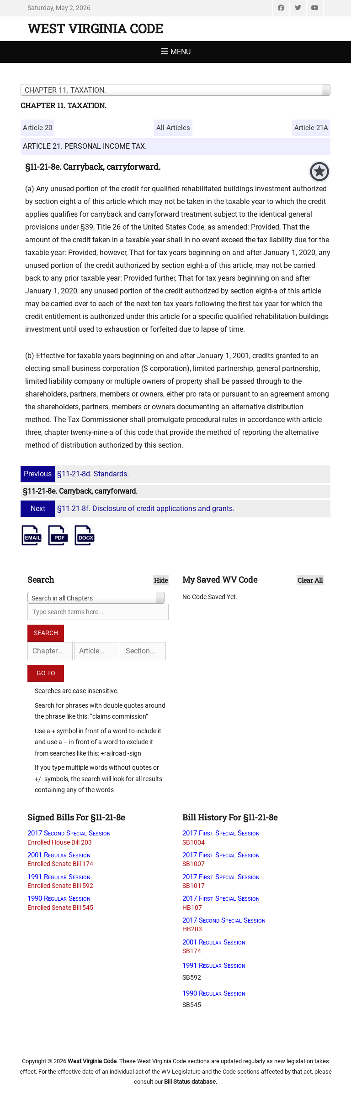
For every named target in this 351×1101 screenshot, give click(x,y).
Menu (180, 51)
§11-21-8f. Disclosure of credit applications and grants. (128, 508)
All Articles (173, 128)
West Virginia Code (95, 28)
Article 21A (311, 128)
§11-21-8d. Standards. (76, 474)
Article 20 (37, 128)
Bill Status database (190, 1081)
